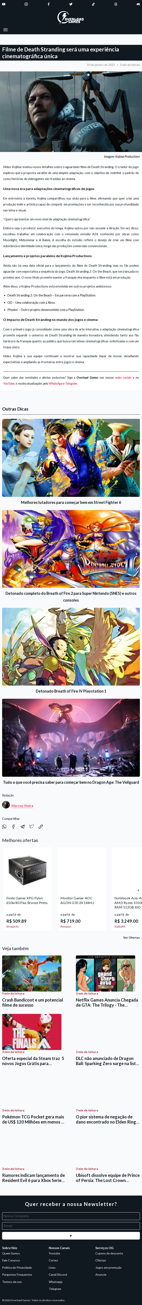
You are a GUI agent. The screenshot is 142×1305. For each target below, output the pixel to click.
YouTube (8, 383)
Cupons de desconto (109, 1253)
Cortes (53, 1260)
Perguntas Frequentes (17, 1274)
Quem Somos (11, 1253)
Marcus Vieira (22, 805)
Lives (52, 1267)
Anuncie (100, 1274)
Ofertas (100, 1260)
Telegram (71, 383)
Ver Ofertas (131, 937)
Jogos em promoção (108, 1267)
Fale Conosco (11, 1260)
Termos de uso (12, 1282)
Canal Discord (58, 1274)
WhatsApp (56, 383)
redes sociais (123, 377)
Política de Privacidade (17, 1267)
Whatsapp (56, 1282)
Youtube (54, 1253)
